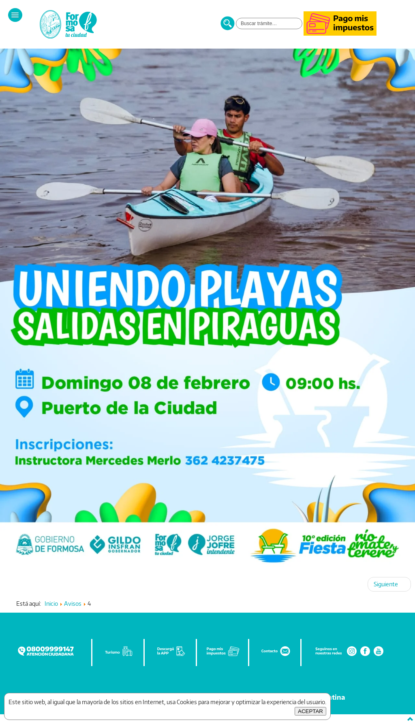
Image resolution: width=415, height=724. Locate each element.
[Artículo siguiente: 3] (389, 584)
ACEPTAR (310, 711)
